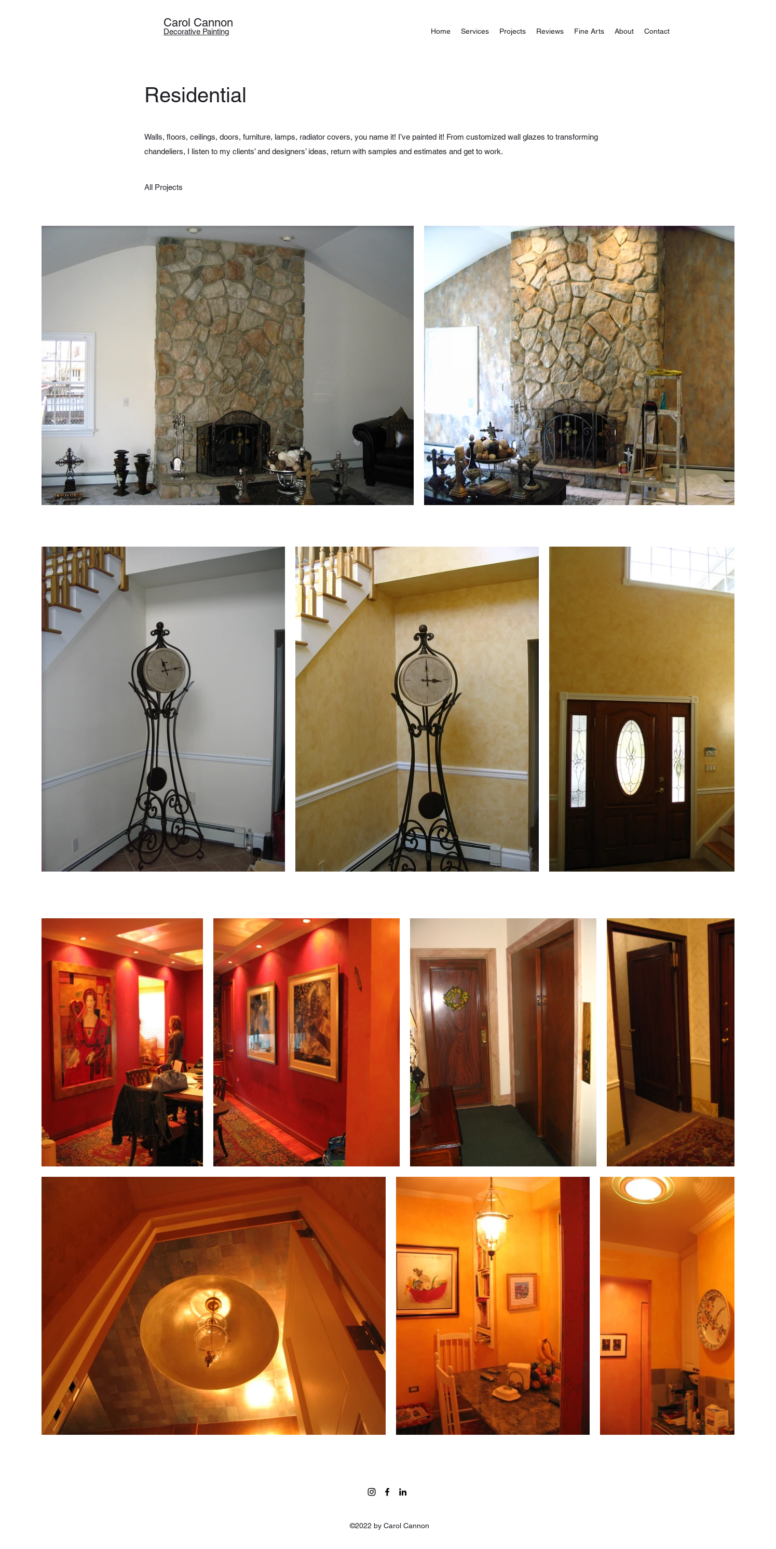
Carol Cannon (198, 22)
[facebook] (387, 1492)
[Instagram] (371, 1492)
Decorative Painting (196, 31)
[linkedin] (403, 1492)
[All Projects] (163, 187)
